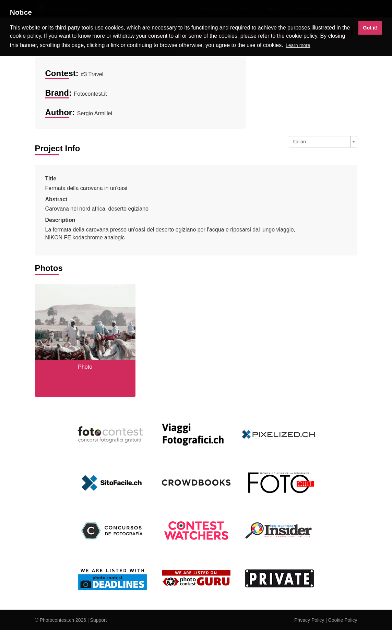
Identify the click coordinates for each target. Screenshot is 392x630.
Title (51, 178)
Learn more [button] (298, 45)
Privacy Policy (309, 620)
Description (60, 220)
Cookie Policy (342, 620)
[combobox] (323, 141)
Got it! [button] (370, 28)
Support (98, 620)
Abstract (56, 199)
